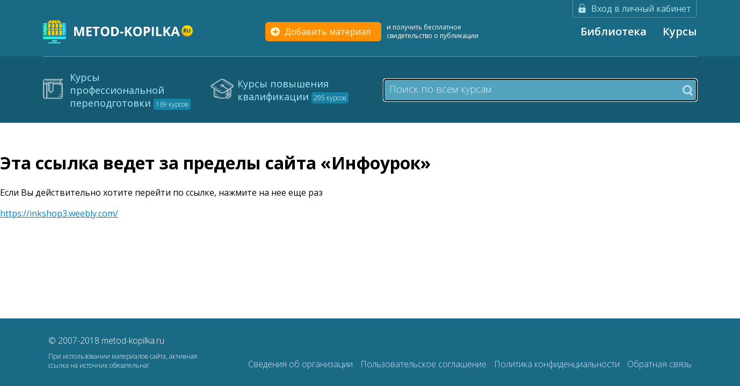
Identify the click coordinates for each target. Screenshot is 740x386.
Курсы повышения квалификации (293, 90)
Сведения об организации (301, 364)
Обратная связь (659, 364)
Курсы (680, 31)
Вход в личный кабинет (641, 8)
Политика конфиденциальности (558, 364)
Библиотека (614, 31)
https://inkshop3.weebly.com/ (59, 213)
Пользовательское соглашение (424, 364)
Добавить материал (328, 32)
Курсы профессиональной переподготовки (130, 90)
